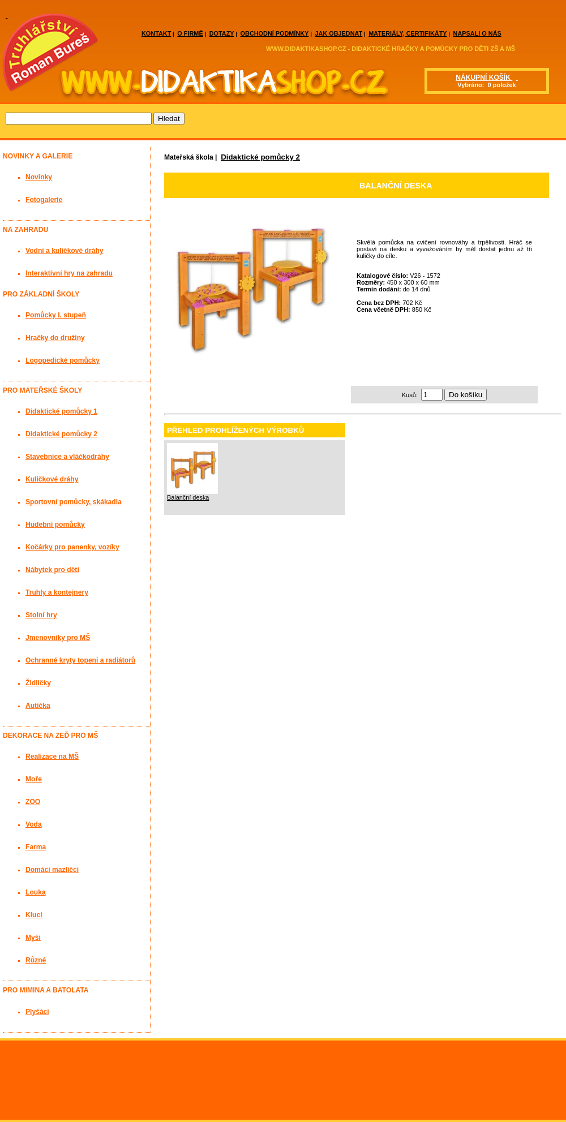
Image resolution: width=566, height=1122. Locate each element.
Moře (33, 779)
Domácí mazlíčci (52, 870)
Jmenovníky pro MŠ (57, 638)
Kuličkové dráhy (51, 479)
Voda (33, 824)
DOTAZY (221, 33)
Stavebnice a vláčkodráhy (67, 457)
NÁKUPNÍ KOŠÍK (484, 77)
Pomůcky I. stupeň (55, 315)
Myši (33, 938)
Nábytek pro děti (52, 570)
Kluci (33, 915)
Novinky (38, 177)
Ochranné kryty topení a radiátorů (80, 660)
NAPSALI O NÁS (477, 33)
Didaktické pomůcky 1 (61, 411)
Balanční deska (188, 497)
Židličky (38, 683)
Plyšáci (37, 1012)
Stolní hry (41, 615)
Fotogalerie (43, 200)
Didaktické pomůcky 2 (260, 157)
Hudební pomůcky (55, 524)
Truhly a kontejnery (56, 592)
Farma (35, 847)
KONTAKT (156, 33)
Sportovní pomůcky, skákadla (73, 502)
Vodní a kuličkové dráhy (64, 251)
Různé (35, 960)
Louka (35, 892)
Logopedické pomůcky (62, 360)
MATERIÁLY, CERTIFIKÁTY (407, 33)
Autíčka (37, 706)
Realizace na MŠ (52, 756)
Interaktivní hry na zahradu (69, 273)
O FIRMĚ (190, 33)
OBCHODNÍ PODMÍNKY (275, 33)
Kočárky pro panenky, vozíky (72, 547)
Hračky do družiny (55, 338)
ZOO (32, 802)
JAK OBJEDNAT (338, 33)
